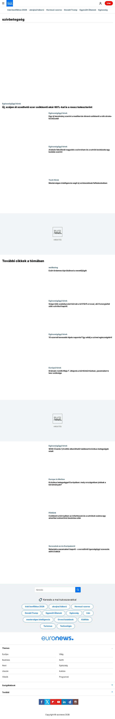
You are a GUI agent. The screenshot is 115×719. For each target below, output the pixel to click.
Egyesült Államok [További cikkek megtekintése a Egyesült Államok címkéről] (54, 613)
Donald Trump (70, 10)
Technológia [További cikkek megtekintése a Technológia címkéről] (66, 626)
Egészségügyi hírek (11, 103)
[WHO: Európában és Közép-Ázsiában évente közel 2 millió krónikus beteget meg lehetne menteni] (81, 461)
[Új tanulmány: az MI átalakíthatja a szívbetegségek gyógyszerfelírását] (81, 195)
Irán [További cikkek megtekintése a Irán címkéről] (88, 613)
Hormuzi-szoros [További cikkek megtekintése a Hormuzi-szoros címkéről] (82, 606)
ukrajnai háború (36, 10)
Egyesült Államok (88, 10)
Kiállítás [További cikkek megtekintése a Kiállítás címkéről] (85, 619)
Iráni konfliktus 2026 (17, 10)
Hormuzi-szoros (54, 10)
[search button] (78, 589)
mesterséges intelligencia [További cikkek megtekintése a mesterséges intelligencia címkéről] (38, 619)
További (5, 692)
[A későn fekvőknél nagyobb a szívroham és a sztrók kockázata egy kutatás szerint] (81, 162)
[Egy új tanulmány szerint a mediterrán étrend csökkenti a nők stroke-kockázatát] (81, 128)
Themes (5, 648)
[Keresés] (57, 589)
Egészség (103, 10)
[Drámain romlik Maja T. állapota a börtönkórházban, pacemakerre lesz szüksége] (81, 383)
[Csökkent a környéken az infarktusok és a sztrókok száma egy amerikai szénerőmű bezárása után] (81, 528)
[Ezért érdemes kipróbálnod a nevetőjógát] (81, 283)
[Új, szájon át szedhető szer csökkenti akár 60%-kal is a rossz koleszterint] (57, 107)
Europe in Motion (57, 479)
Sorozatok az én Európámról (62, 546)
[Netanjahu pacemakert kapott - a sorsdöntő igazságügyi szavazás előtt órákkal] (81, 561)
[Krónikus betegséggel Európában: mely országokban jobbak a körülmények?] (81, 494)
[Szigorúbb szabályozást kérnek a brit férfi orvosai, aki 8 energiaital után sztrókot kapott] (81, 316)
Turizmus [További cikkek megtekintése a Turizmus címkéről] (47, 626)
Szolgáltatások (8, 685)
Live (109, 3)
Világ (61, 654)
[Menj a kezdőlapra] (9, 3)
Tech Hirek (54, 180)
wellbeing (53, 267)
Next (4, 665)
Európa (5, 654)
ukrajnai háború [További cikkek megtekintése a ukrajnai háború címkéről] (59, 606)
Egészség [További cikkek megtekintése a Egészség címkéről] (74, 613)
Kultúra (62, 671)
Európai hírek (55, 368)
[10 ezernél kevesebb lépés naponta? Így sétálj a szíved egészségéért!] (81, 349)
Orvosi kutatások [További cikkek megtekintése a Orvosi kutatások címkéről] (66, 619)
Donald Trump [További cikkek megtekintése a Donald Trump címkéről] (31, 613)
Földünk (52, 512)
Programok (64, 677)
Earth (61, 660)
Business (6, 660)
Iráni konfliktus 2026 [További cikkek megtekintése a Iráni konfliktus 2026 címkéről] (34, 606)
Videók (5, 677)
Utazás (5, 671)
